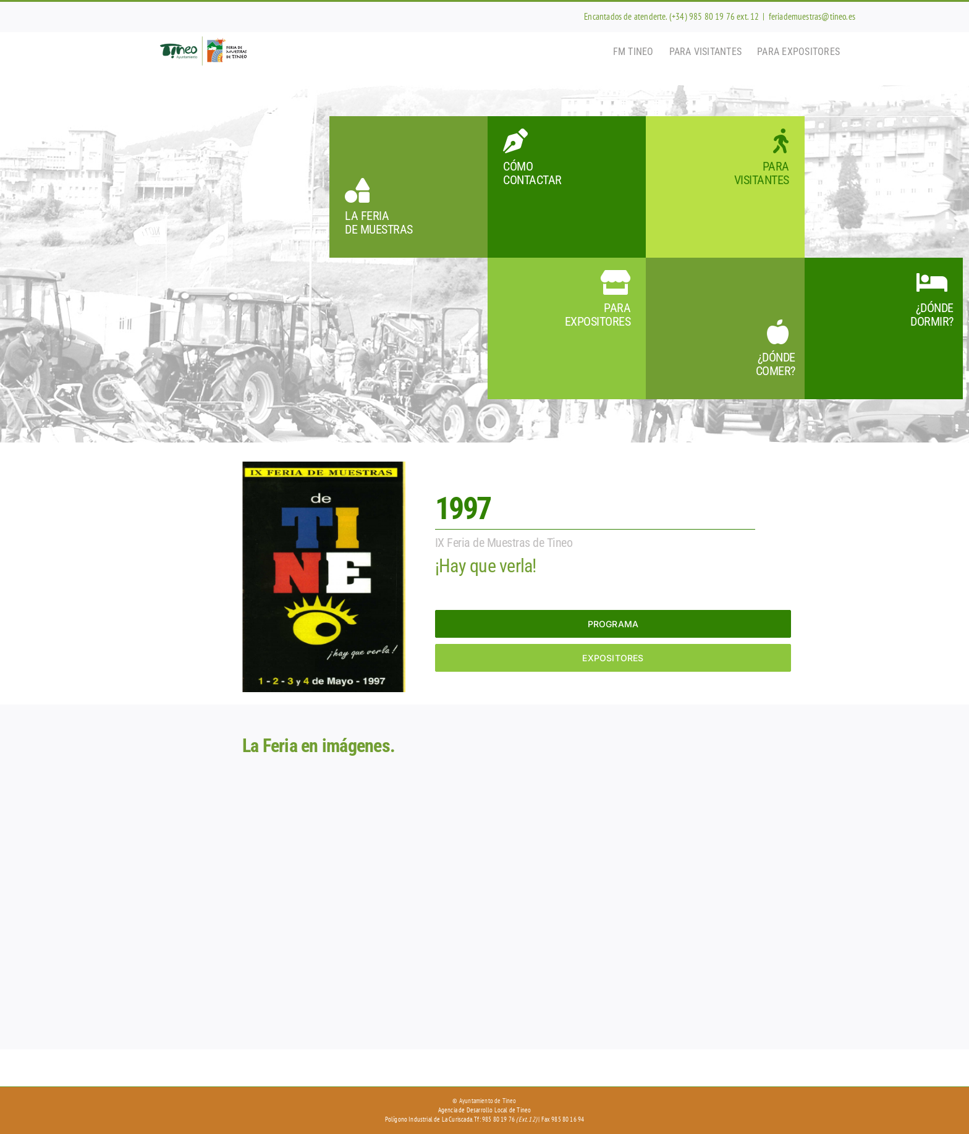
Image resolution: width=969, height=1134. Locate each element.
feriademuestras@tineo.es (812, 16)
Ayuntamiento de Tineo (488, 1100)
